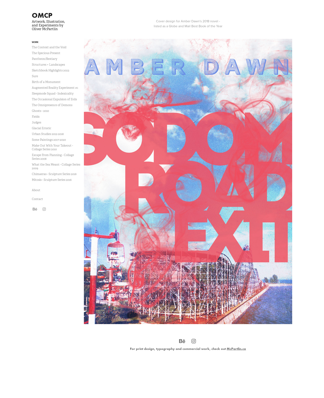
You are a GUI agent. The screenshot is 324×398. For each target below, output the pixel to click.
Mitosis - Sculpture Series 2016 (51, 180)
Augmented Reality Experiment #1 (55, 88)
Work (35, 42)
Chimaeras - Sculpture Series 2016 (54, 174)
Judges (36, 122)
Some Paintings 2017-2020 (49, 140)
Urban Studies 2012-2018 (48, 134)
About (36, 190)
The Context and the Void (49, 47)
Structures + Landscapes (48, 64)
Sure (35, 76)
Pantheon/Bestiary (44, 59)
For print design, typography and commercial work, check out (188, 349)
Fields (35, 116)
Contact (37, 199)
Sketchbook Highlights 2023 (50, 70)
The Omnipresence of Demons (52, 105)
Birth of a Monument (46, 82)
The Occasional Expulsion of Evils (54, 99)
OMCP (42, 15)
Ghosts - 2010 (40, 111)
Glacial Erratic (41, 128)
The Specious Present (46, 53)
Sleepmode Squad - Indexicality (53, 93)
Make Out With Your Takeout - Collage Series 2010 (52, 147)
